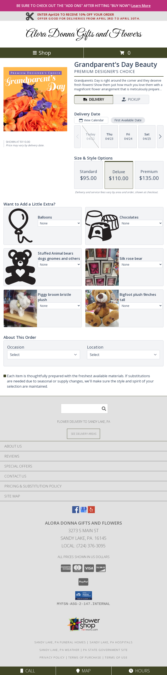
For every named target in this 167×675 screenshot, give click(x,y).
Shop (42, 52)
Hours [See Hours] (139, 671)
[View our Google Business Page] (83, 511)
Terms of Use (116, 657)
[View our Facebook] (75, 511)
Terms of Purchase (84, 657)
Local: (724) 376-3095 (83, 546)
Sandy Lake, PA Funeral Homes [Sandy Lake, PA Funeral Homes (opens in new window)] (60, 642)
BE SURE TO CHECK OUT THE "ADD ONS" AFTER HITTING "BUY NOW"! (84, 5)
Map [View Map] (83, 671)
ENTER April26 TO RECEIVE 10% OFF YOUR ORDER (88, 14)
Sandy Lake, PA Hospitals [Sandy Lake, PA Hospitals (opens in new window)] (111, 642)
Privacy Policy (52, 657)
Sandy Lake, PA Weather (59, 650)
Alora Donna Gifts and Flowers (83, 34)
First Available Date (128, 120)
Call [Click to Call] (27, 671)
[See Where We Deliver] (83, 433)
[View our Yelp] (91, 511)
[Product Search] (84, 408)
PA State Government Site (105, 650)
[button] (83, 595)
